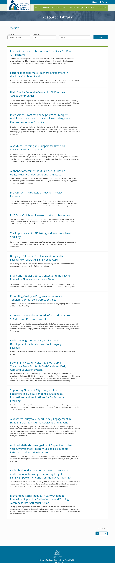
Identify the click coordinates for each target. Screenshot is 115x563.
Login (95, 2)
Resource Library (76, 7)
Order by (11, 34)
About (46, 7)
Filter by (36, 34)
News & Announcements (96, 7)
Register (105, 2)
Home (37, 7)
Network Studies (58, 7)
